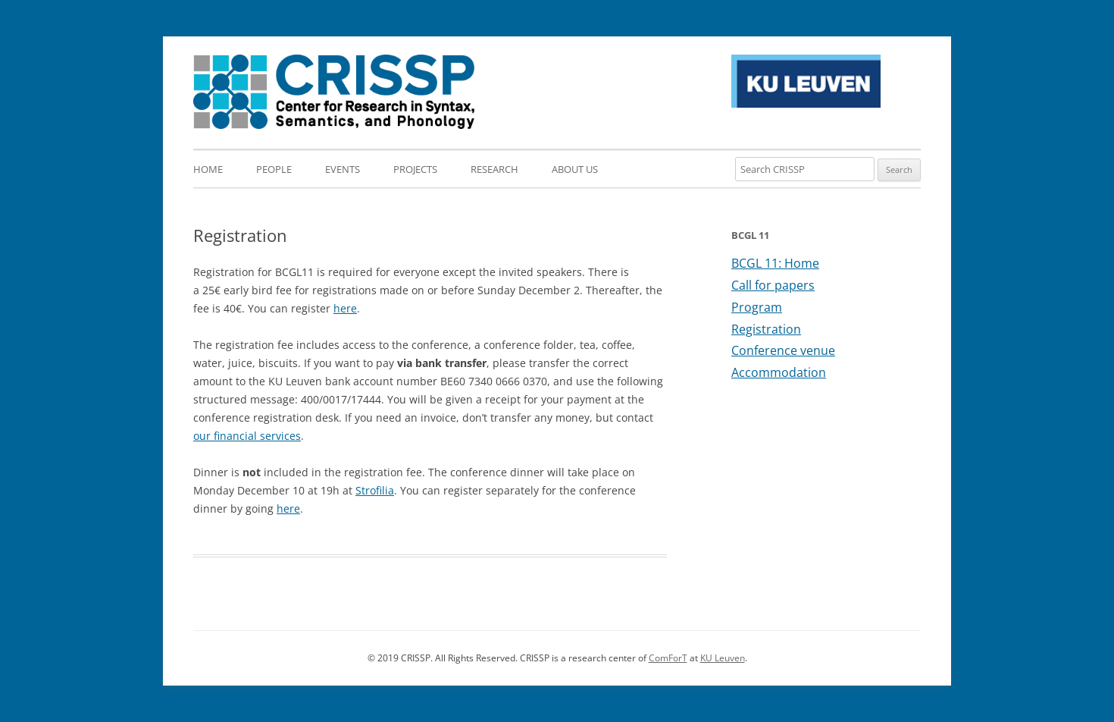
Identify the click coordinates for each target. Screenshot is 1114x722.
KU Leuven (722, 657)
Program (756, 307)
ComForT (668, 657)
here (345, 308)
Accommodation (778, 372)
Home (208, 169)
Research (494, 169)
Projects (415, 169)
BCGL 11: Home (775, 263)
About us (575, 169)
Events (342, 169)
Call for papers (773, 285)
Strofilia (374, 490)
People (274, 169)
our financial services (247, 435)
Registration (766, 329)
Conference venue (783, 350)
